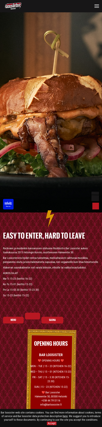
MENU (13, 320)
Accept (52, 423)
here (65, 416)
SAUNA (52, 320)
